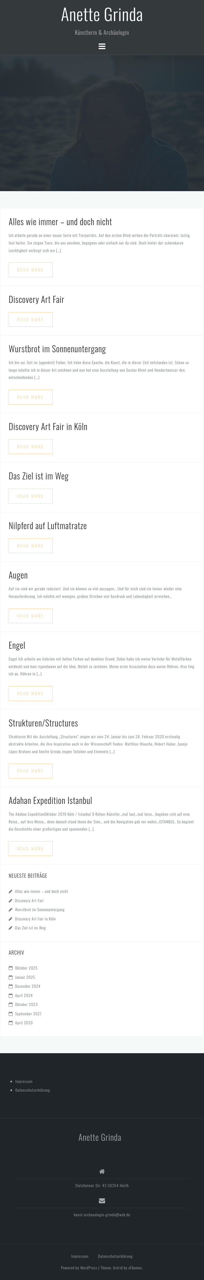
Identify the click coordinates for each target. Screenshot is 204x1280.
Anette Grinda (102, 13)
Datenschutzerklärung (32, 1090)
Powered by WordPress (79, 1267)
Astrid (118, 1267)
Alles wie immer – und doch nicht (60, 221)
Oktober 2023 (26, 1004)
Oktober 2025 (26, 968)
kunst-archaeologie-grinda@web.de (102, 1214)
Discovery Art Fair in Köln (48, 426)
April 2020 (24, 1022)
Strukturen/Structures (43, 722)
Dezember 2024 (28, 986)
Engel (17, 645)
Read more (30, 270)
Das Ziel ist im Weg (39, 475)
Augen (18, 574)
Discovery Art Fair (36, 299)
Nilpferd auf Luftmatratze (48, 525)
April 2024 (24, 995)
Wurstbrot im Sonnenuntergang (57, 348)
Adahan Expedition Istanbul (50, 800)
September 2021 (28, 1013)
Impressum (24, 1081)
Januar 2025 (25, 977)
